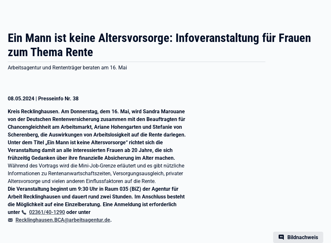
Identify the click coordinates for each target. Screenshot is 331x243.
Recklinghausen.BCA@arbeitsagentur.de (63, 220)
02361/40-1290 (47, 212)
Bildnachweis (302, 237)
